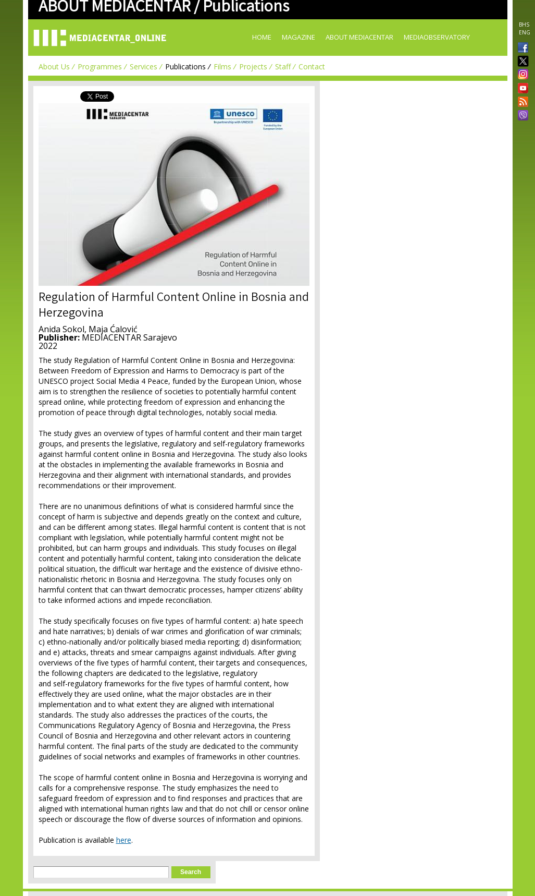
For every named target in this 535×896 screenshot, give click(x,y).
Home (261, 37)
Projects (253, 66)
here (123, 840)
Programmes (100, 66)
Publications (185, 66)
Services (143, 66)
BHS (524, 24)
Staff (283, 66)
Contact (311, 66)
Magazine (298, 37)
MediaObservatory (437, 37)
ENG (524, 32)
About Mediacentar (359, 37)
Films (222, 66)
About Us (54, 66)
